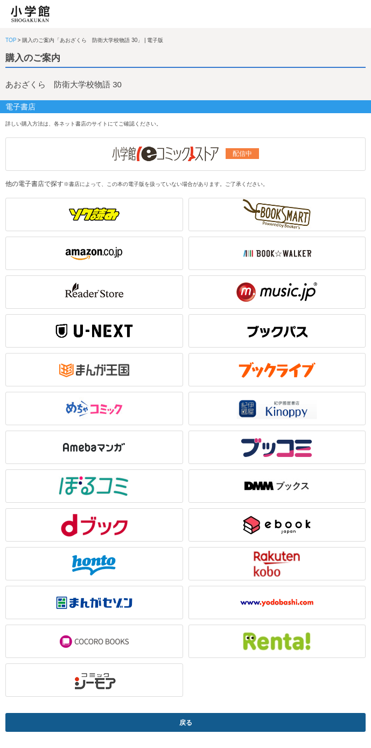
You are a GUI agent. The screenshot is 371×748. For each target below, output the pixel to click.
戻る (185, 722)
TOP (10, 40)
